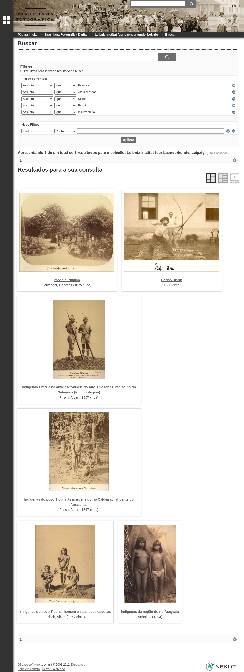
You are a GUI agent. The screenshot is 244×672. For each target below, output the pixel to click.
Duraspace (78, 664)
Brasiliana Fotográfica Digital (66, 34)
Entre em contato (29, 669)
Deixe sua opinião (53, 669)
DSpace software (29, 664)
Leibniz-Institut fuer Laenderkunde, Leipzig (126, 34)
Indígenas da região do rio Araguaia (150, 612)
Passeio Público (67, 280)
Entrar (236, 6)
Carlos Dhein (171, 280)
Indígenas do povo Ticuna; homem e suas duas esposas (65, 612)
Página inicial (27, 34)
